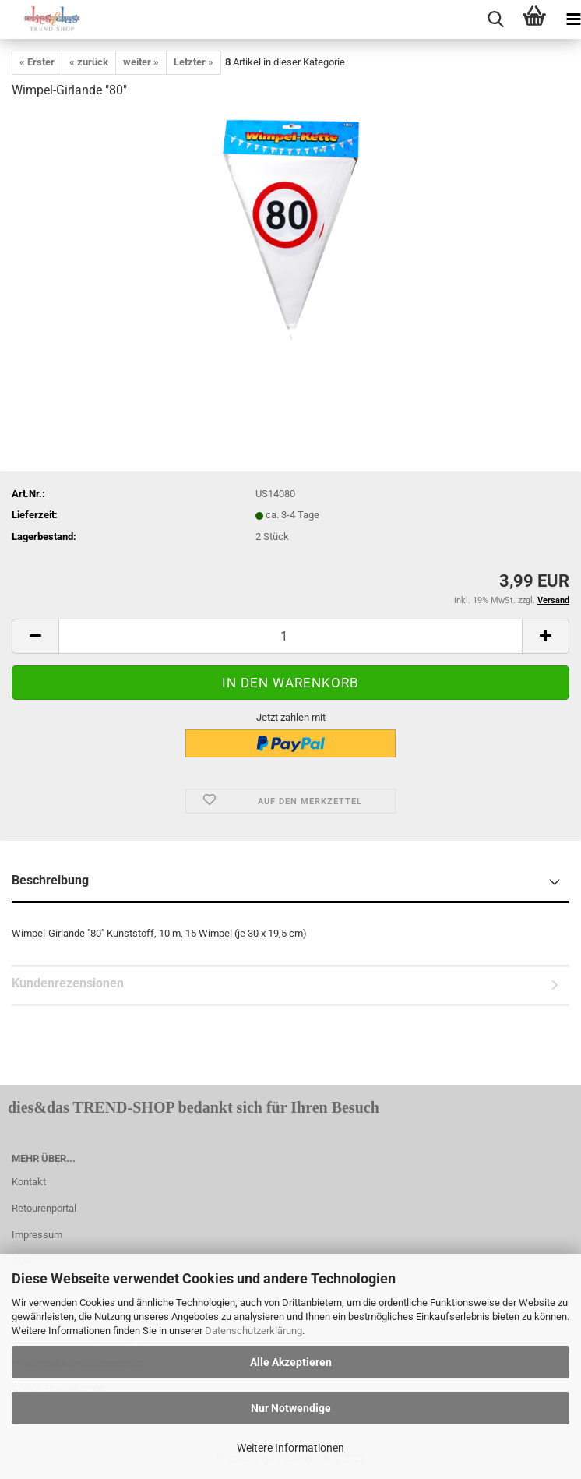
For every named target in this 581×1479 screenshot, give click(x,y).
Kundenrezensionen (68, 983)
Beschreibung (50, 880)
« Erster (37, 62)
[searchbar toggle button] (495, 19)
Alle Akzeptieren (291, 1362)
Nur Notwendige (291, 1408)
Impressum (37, 1235)
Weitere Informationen (290, 1448)
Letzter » (193, 62)
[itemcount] (290, 636)
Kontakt (29, 1182)
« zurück (88, 62)
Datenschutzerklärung (253, 1330)
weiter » (141, 62)
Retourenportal (44, 1208)
